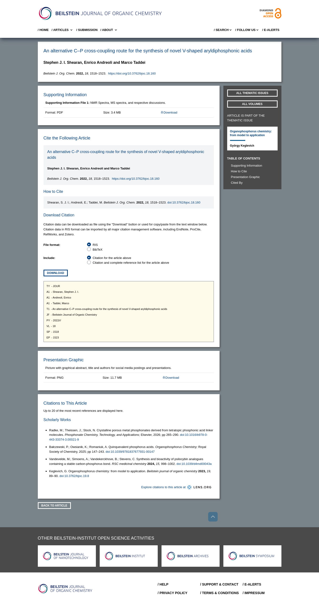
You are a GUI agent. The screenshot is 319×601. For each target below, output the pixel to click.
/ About (109, 30)
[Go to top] (213, 517)
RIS (95, 245)
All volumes (252, 104)
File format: (52, 245)
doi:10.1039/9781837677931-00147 (130, 451)
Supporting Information (246, 165)
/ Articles (63, 30)
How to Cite (239, 171)
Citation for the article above (112, 258)
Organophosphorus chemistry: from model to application (251, 133)
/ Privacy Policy (172, 593)
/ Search (223, 30)
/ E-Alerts (270, 30)
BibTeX (98, 249)
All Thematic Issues (252, 93)
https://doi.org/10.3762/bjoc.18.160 (132, 73)
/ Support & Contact (219, 584)
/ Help (163, 584)
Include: (49, 258)
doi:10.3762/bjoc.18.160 (183, 202)
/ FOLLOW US (247, 30)
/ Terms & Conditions (219, 593)
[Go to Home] (65, 588)
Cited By (237, 182)
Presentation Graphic (245, 177)
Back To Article (54, 505)
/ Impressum (254, 593)
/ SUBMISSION (87, 30)
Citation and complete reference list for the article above (131, 262)
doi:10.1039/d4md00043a (194, 464)
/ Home (43, 30)
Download (169, 112)
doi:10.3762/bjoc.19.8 (74, 476)
